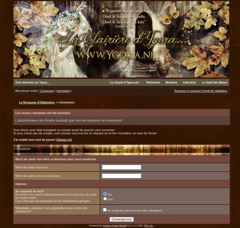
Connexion (47, 90)
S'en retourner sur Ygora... (32, 82)
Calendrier (189, 82)
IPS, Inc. (148, 225)
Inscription (63, 90)
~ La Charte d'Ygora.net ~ (124, 82)
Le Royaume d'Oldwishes (37, 102)
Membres (171, 82)
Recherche (153, 82)
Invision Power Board (114, 225)
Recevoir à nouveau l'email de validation (200, 90)
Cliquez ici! (64, 139)
